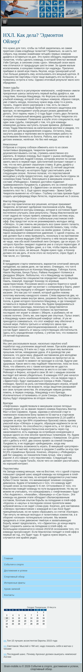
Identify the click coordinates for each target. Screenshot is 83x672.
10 (7, 618)
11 (13, 618)
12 (19, 618)
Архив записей (12, 589)
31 (7, 627)
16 (44, 618)
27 (25, 624)
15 (37, 618)
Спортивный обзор (14, 576)
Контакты (9, 595)
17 (7, 621)
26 (19, 624)
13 (25, 618)
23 (44, 621)
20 (25, 621)
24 (7, 624)
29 (37, 624)
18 (13, 621)
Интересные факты (14, 582)
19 (19, 621)
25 (13, 624)
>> (5, 640)
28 (31, 624)
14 (31, 618)
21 (31, 621)
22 (37, 621)
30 (44, 624)
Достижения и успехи (15, 570)
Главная (8, 558)
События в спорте (14, 564)
